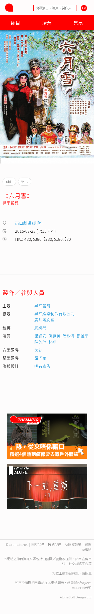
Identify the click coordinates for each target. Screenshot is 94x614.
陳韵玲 (40, 342)
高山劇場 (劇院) (29, 223)
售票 (78, 22)
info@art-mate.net (81, 585)
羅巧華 (40, 358)
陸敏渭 (68, 336)
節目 (15, 22)
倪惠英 (54, 336)
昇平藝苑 (11, 203)
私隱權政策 (73, 544)
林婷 (52, 342)
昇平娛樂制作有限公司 (54, 314)
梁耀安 (40, 336)
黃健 (38, 350)
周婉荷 (40, 328)
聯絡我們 (54, 544)
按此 (88, 573)
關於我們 (37, 544)
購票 (47, 22)
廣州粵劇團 (44, 320)
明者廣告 (42, 366)
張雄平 (82, 336)
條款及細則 (86, 547)
